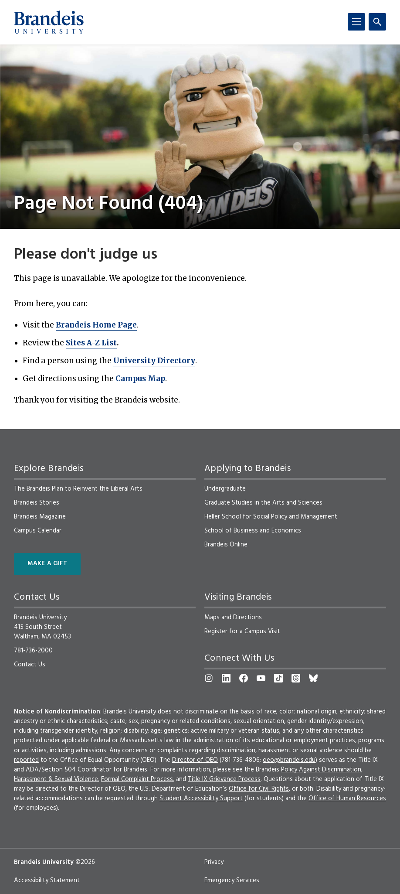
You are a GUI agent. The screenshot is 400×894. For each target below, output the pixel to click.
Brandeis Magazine (40, 517)
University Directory (154, 360)
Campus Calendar (37, 530)
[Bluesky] (313, 678)
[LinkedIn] (226, 678)
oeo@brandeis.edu (289, 760)
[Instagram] (208, 678)
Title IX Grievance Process (224, 779)
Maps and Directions (233, 617)
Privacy (214, 862)
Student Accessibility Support (201, 798)
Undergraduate (225, 489)
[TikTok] (278, 678)
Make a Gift (47, 564)
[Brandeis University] (49, 22)
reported (26, 760)
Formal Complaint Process (137, 779)
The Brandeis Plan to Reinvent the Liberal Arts (78, 489)
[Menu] (356, 22)
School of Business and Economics (252, 530)
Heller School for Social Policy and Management (270, 517)
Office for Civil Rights (259, 789)
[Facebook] (243, 678)
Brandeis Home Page (96, 325)
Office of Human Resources (347, 798)
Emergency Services (231, 880)
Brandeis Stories (36, 503)
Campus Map (140, 378)
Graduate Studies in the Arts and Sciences (263, 503)
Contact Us (29, 664)
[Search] (377, 22)
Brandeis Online (225, 544)
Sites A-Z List (91, 343)
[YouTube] (261, 678)
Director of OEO (195, 760)
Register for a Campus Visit (242, 631)
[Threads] (296, 678)
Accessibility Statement (47, 880)
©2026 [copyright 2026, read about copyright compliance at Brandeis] (85, 862)
